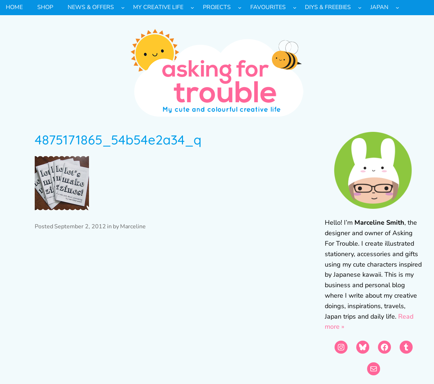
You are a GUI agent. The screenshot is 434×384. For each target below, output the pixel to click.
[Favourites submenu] (295, 7)
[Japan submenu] (397, 7)
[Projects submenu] (240, 7)
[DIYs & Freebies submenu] (360, 7)
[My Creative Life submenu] (192, 7)
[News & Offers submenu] (123, 7)
